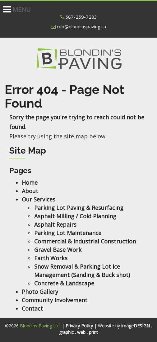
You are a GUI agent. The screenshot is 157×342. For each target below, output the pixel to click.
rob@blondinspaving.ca (78, 26)
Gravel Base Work (57, 249)
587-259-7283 (78, 17)
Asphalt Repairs (55, 224)
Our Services (38, 199)
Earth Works (50, 258)
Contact (32, 308)
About (30, 191)
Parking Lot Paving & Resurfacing (78, 207)
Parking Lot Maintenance (67, 233)
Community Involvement (54, 300)
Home (30, 182)
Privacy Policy (79, 326)
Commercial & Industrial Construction (85, 241)
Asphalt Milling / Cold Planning (75, 216)
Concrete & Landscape (64, 283)
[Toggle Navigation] (4, 6)
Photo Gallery (40, 291)
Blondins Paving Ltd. (78, 62)
